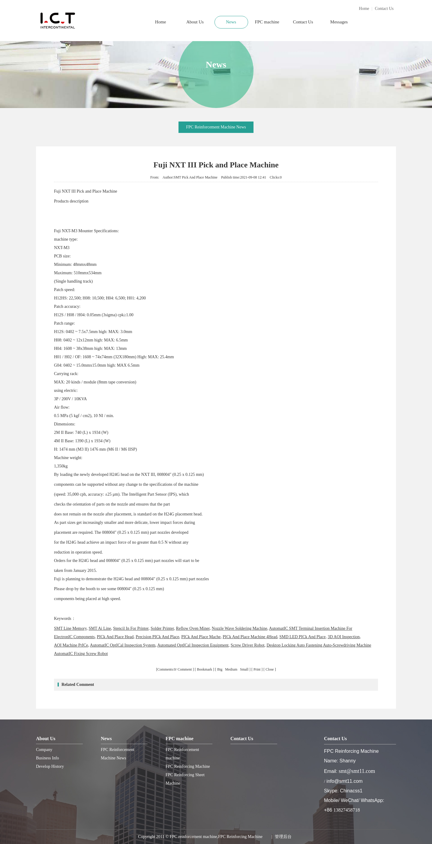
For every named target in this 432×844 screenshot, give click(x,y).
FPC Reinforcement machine (182, 753)
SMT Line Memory (70, 628)
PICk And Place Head (115, 637)
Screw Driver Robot (248, 645)
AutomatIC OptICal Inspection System (122, 645)
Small (244, 669)
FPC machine (267, 22)
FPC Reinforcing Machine (188, 766)
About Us (195, 22)
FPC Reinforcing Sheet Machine (185, 779)
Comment (185, 669)
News (231, 22)
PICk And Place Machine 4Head (250, 637)
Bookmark (204, 669)
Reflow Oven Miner (193, 628)
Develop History (50, 766)
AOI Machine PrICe (71, 645)
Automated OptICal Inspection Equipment (193, 645)
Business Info (47, 758)
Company (44, 749)
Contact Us (384, 8)
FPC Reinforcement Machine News (216, 127)
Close (270, 669)
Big (220, 669)
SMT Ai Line (100, 628)
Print (257, 669)
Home (364, 8)
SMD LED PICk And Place (302, 637)
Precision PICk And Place (157, 637)
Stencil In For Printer (130, 628)
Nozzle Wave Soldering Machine (239, 628)
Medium (231, 669)
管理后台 (283, 836)
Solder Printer (162, 628)
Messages (339, 22)
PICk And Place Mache (200, 637)
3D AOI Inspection (344, 637)
